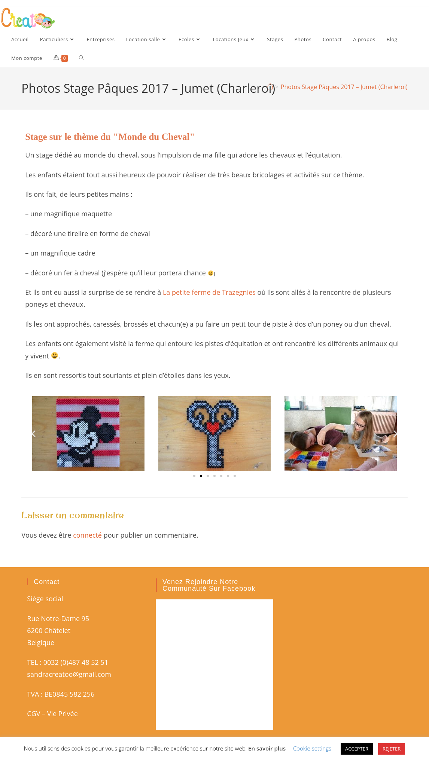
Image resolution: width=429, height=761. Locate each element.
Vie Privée (62, 713)
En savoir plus (267, 748)
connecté (87, 535)
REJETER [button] (392, 748)
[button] (33, 433)
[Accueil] (270, 87)
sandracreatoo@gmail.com (69, 674)
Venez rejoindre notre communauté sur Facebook (208, 585)
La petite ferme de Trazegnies (209, 292)
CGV (33, 713)
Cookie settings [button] (312, 748)
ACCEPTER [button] (356, 748)
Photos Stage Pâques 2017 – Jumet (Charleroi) (344, 87)
